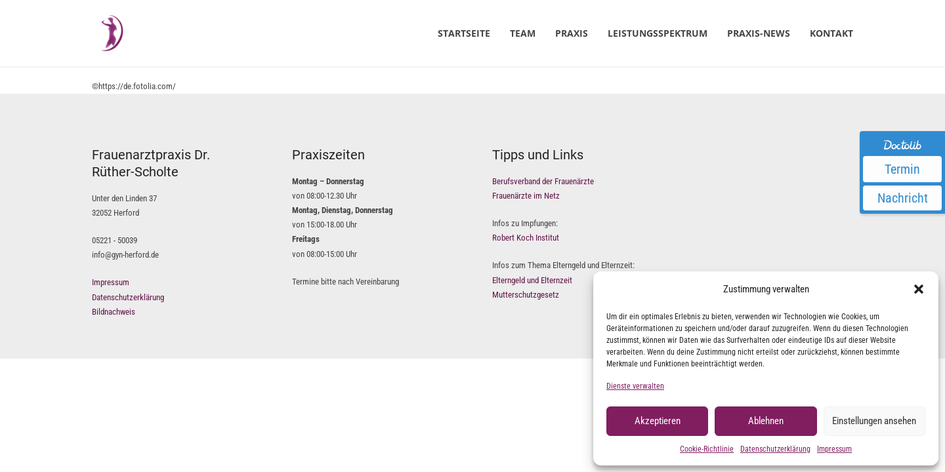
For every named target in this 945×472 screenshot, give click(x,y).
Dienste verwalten (635, 386)
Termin (902, 169)
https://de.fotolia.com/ (137, 86)
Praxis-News (758, 33)
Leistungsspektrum (657, 33)
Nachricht (902, 198)
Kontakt (831, 33)
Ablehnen (766, 421)
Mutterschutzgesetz (525, 295)
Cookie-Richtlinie (707, 449)
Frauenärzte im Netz (526, 196)
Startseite (464, 33)
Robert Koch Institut (525, 238)
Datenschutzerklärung (775, 449)
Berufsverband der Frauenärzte (543, 181)
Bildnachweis (113, 312)
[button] (918, 289)
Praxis (571, 33)
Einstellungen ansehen (874, 421)
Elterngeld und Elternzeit (532, 280)
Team (523, 33)
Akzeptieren (658, 421)
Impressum (834, 449)
